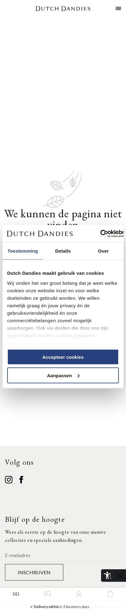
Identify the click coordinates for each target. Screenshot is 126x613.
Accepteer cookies (63, 357)
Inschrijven (34, 572)
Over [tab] (103, 251)
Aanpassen (63, 375)
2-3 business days (63, 606)
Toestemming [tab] (22, 251)
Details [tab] (63, 251)
